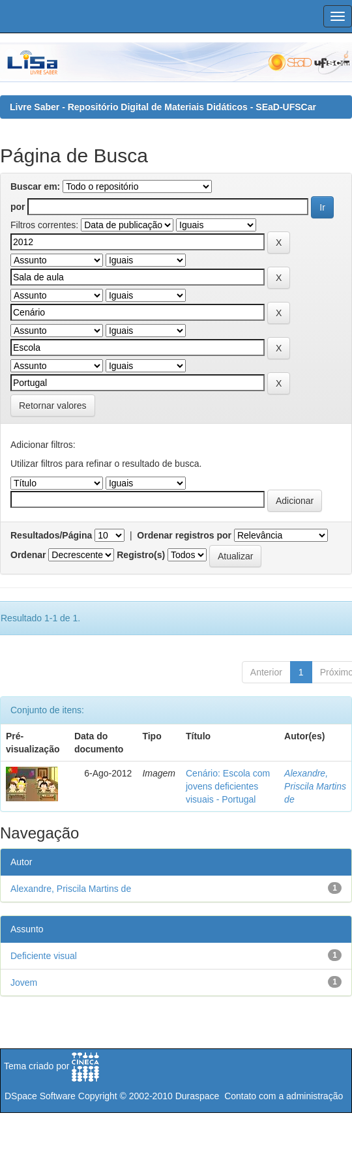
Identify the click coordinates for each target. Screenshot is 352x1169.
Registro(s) (141, 555)
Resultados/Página (51, 535)
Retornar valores (53, 405)
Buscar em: (35, 186)
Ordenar (28, 555)
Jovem (23, 982)
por (17, 206)
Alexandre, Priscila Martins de (315, 786)
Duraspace (197, 1096)
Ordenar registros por (184, 535)
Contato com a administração (283, 1096)
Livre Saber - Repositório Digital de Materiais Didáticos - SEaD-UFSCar (163, 107)
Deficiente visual (43, 956)
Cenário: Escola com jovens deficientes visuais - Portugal (228, 786)
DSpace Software (40, 1096)
